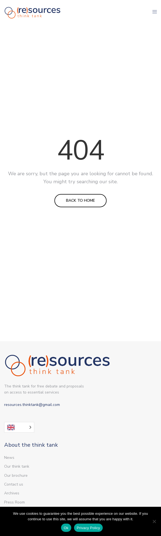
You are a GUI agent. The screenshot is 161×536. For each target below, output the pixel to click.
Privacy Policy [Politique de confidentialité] (88, 528)
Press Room (14, 502)
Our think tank (16, 466)
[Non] (154, 521)
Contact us (13, 484)
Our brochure (16, 475)
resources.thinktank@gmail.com (32, 404)
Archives (11, 493)
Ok (66, 528)
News (9, 457)
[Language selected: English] (19, 427)
